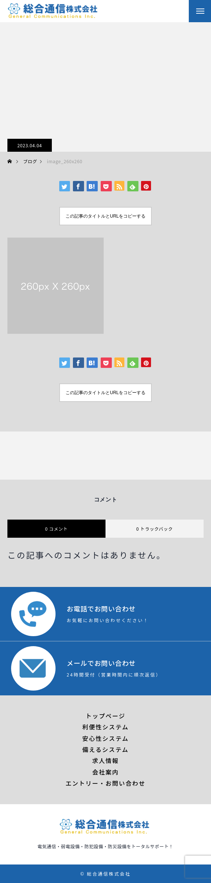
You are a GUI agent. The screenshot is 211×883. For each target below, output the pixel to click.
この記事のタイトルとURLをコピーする (105, 216)
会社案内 (105, 772)
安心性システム (105, 738)
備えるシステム (105, 749)
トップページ (105, 715)
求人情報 (105, 760)
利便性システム (105, 726)
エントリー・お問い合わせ (105, 783)
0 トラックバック (154, 529)
